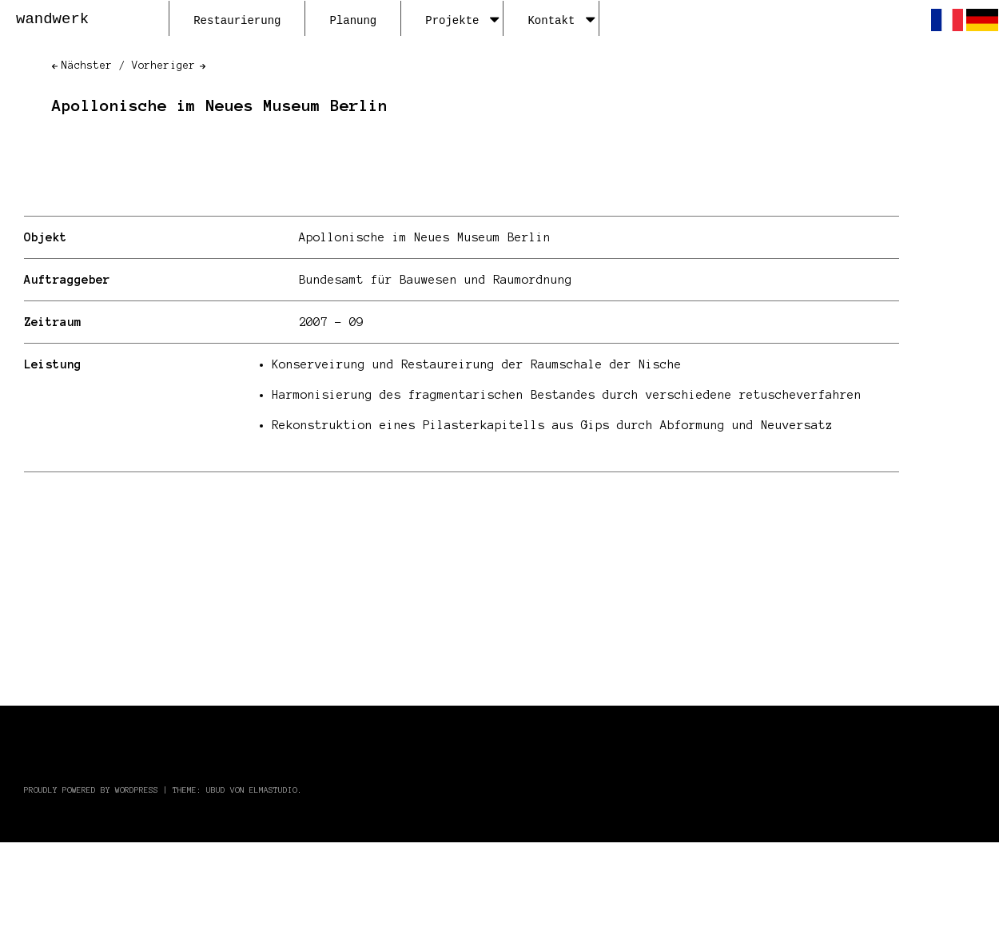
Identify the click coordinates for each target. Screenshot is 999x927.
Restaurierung (237, 20)
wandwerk (52, 19)
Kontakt (561, 20)
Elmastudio (273, 790)
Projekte (462, 20)
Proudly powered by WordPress (91, 790)
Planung (352, 20)
